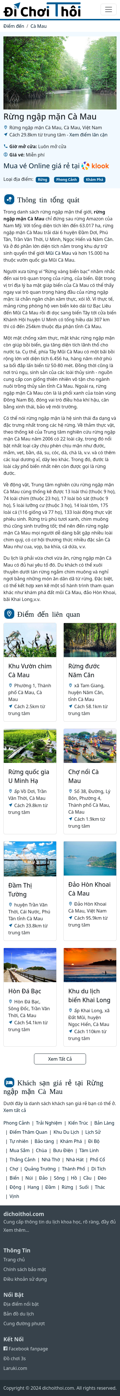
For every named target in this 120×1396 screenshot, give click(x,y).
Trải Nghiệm (49, 1123)
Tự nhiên (19, 1141)
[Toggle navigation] (109, 9)
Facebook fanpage (25, 1349)
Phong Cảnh (66, 179)
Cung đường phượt (24, 1323)
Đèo (102, 1178)
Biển (14, 1178)
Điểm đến (13, 26)
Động (15, 1187)
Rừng (42, 179)
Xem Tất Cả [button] (60, 1059)
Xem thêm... (16, 1230)
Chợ (14, 1169)
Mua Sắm (20, 1150)
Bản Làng (104, 1123)
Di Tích (98, 1169)
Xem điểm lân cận (88, 135)
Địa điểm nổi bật (21, 1304)
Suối (84, 1187)
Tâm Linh (89, 1150)
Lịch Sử (93, 1132)
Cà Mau (39, 26)
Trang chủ (14, 1259)
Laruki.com (15, 1368)
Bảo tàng (44, 1141)
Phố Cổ (97, 1159)
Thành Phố (73, 1169)
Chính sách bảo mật (24, 1269)
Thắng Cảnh (23, 1159)
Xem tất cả (14, 1110)
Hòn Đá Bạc (24, 991)
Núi (29, 1178)
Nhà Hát (75, 1159)
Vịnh (14, 1196)
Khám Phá (94, 179)
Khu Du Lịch (66, 1132)
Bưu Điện (63, 1150)
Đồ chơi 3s (14, 1358)
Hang (33, 1187)
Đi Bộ (93, 1141)
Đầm (50, 1187)
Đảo (43, 1178)
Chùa (41, 1150)
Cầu (87, 1178)
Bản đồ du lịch (18, 1314)
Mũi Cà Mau (58, 253)
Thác (100, 1187)
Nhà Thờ (51, 1159)
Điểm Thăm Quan (28, 1132)
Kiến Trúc (78, 1123)
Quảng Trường (40, 1169)
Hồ (74, 1178)
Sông (59, 1178)
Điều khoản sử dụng (25, 1279)
